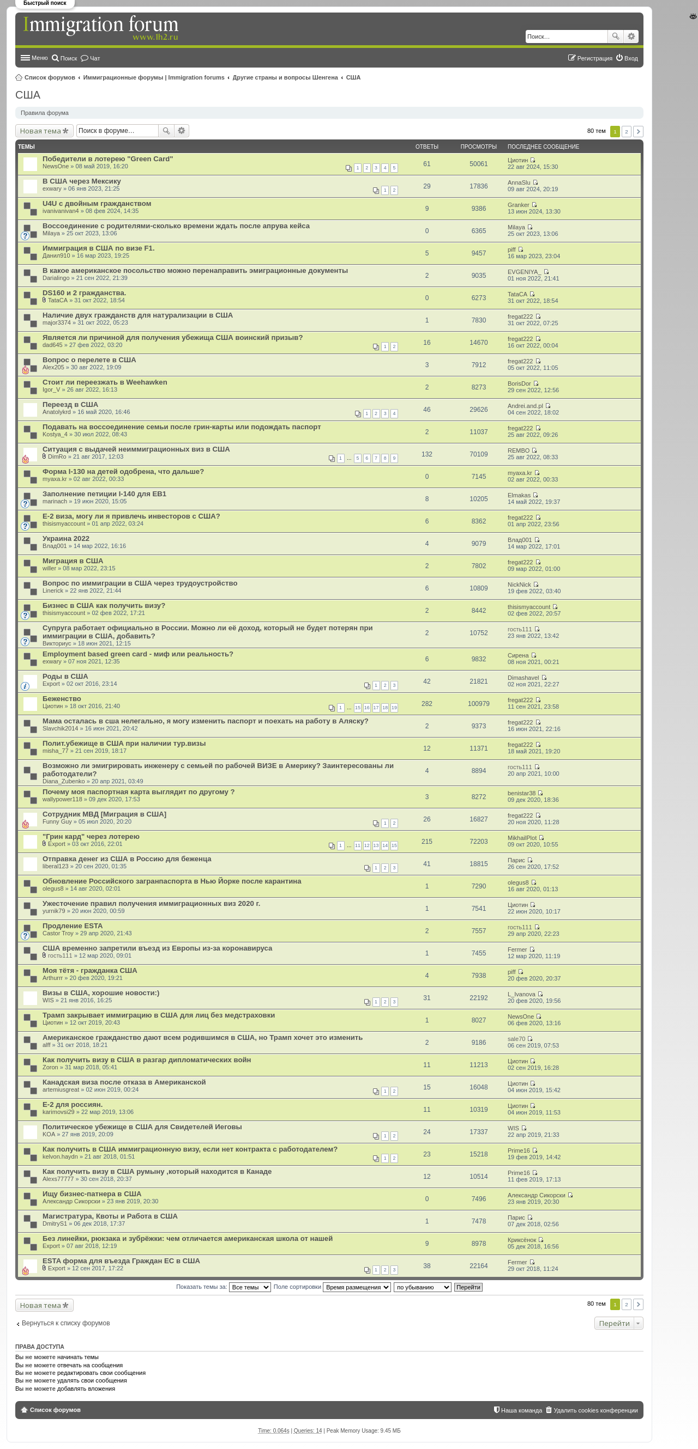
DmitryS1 (55, 1223)
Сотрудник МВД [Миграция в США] (104, 814)
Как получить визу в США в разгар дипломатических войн (147, 1060)
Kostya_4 (55, 434)
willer (49, 568)
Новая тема (40, 131)
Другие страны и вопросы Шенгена (285, 77)
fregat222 (520, 316)
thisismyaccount (64, 523)
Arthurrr (53, 978)
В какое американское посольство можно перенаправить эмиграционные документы (195, 270)
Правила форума (45, 112)
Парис (516, 860)
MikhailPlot (522, 838)
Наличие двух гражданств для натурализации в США (138, 315)
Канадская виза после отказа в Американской (124, 1082)
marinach (55, 501)
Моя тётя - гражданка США (90, 970)
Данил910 (56, 255)
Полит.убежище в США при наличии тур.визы (124, 743)
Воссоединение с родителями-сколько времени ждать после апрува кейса (176, 226)
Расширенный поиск (631, 36)
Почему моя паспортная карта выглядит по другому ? (139, 792)
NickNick (519, 584)
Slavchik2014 (60, 728)
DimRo (57, 456)
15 (357, 707)
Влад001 (55, 546)
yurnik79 (54, 911)
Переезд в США (70, 404)
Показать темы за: (223, 1286)
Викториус (57, 643)
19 (394, 707)
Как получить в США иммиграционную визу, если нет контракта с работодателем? (190, 1149)
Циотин (518, 160)
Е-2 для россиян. (73, 1104)
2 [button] (626, 132)
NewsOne (56, 166)
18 (385, 707)
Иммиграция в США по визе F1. (99, 248)
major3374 (57, 322)
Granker (518, 205)
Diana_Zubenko (64, 781)
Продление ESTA (73, 926)
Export (51, 683)
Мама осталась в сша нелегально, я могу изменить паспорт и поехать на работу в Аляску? (206, 721)
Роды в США (65, 676)
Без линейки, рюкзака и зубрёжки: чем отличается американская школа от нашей (188, 1238)
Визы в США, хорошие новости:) (101, 993)
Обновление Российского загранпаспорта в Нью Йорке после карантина (172, 881)
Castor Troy (58, 933)
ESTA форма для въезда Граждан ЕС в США (121, 1261)
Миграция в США (73, 561)
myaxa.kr (55, 479)
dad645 (53, 345)
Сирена (518, 655)
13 (376, 845)
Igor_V (51, 389)
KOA (49, 1134)
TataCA (58, 300)
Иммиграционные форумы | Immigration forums (154, 77)
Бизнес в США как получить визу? (104, 605)
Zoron (50, 1067)
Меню (40, 57)
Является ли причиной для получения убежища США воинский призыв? (173, 337)
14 (385, 845)
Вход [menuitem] (631, 58)
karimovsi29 (59, 1112)
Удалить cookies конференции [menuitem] (595, 1410)
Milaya (51, 233)
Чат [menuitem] (95, 58)
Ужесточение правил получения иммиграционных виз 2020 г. (151, 903)
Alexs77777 (58, 1179)
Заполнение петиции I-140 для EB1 (104, 494)
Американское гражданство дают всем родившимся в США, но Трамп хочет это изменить (203, 1037)
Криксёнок (522, 1240)
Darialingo (56, 278)
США (353, 77)
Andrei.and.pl (525, 406)
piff (511, 249)
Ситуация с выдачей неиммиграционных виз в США (136, 449)
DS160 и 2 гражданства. (84, 293)
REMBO (518, 450)
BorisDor (519, 383)
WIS (48, 1000)
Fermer (517, 949)
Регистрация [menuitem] (594, 58)
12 (367, 845)
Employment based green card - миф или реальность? (138, 654)
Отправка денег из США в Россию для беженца (127, 859)
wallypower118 (62, 799)
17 (376, 707)
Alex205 (53, 367)
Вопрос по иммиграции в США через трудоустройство (140, 583)
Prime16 (519, 1150)
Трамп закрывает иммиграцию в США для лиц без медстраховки (159, 1015)
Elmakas (519, 495)
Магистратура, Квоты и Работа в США (110, 1216)
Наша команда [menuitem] (521, 1410)
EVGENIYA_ (524, 272)
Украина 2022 (66, 538)
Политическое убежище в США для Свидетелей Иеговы (142, 1127)
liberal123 (56, 866)
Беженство (62, 699)
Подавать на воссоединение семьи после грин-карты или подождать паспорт (182, 427)
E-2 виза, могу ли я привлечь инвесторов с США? (131, 516)
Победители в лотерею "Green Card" (108, 159)
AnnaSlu (519, 182)
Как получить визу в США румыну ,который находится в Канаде (157, 1171)
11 (357, 845)
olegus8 (53, 888)
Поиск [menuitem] (69, 58)
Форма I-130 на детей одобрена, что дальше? (123, 471)
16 (367, 707)
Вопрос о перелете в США (89, 360)
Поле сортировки (332, 1286)
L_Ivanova (521, 994)
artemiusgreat (61, 1089)
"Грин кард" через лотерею (91, 836)
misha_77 (56, 750)
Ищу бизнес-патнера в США (92, 1194)
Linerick (53, 590)
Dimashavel (523, 677)
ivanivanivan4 (61, 211)
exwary (52, 188)
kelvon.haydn (60, 1156)
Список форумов (50, 77)
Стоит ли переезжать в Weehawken (105, 382)
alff (46, 1045)
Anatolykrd (57, 412)
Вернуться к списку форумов (66, 1323)
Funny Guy (57, 821)
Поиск (615, 36)
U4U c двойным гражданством (97, 203)
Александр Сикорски (71, 1201)
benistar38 (521, 793)
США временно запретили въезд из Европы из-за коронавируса (157, 948)
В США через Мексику (82, 181)
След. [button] (638, 131)
